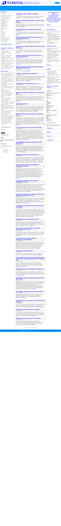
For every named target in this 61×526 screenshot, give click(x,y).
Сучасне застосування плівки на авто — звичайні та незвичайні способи (7, 87)
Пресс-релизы (4, 71)
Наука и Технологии (5, 25)
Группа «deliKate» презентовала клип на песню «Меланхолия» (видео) (53, 61)
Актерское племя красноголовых (24, 250)
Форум (2, 36)
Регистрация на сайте (6, 127)
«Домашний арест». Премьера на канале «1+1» (28, 83)
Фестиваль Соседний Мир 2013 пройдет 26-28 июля (53, 77)
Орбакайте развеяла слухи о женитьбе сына (27, 154)
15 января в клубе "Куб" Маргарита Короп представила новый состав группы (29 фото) (53, 36)
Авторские (3, 48)
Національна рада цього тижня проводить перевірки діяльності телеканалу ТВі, (29, 67)
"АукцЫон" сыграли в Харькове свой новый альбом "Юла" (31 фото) (53, 39)
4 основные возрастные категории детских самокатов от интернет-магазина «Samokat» (7, 103)
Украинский (4, 144)
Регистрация (10, 330)
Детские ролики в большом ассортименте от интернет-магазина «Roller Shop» (6, 120)
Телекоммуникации (5, 21)
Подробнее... (37, 17)
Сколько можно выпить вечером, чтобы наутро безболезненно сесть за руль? (28, 228)
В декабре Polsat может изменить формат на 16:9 (28, 29)
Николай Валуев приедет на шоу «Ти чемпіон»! (28, 309)
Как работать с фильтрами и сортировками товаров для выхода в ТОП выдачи (8, 81)
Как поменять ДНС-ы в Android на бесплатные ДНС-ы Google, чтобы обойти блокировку (7, 67)
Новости (2, 14)
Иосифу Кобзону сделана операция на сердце (27, 219)
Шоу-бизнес (3, 32)
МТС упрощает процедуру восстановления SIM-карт (29, 291)
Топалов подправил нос (22, 103)
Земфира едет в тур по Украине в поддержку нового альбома (53, 80)
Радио (2, 29)
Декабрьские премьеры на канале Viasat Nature (28, 318)
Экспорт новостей (4, 37)
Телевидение (3, 23)
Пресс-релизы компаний (6, 16)
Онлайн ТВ (3, 34)
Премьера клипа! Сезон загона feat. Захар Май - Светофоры (53, 55)
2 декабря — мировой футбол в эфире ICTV (27, 73)
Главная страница (4, 330)
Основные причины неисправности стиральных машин (6, 53)
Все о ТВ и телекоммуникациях (47, 330)
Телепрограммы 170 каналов (6, 15)
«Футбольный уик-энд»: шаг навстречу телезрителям (29, 268)
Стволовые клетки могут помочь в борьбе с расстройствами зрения (27, 181)
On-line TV (49, 91)
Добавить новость (16, 330)
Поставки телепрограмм (6, 38)
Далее (35, 327)
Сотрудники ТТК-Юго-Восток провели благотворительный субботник (26, 239)
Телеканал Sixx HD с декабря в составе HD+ (27, 13)
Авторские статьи (4, 18)
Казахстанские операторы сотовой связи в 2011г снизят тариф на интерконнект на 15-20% (30, 195)
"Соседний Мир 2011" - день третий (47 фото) (52, 43)
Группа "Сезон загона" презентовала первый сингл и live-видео (53, 57)
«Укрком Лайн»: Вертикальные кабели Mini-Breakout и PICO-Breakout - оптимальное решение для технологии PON (30, 259)
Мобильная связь (4, 28)
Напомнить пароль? (5, 134)
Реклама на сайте (4, 41)
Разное (2, 33)
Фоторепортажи (51, 29)
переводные (11, 48)
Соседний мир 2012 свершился (53, 34)
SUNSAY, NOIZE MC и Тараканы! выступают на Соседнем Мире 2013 (52, 72)
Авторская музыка (52, 46)
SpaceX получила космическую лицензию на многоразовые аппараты (27, 165)
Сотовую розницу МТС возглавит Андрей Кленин (28, 127)
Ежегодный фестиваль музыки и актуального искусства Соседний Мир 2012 (53, 82)
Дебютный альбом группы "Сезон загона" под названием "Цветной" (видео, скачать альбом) (54, 51)
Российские (4, 143)
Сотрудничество (4, 39)
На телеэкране (4, 24)
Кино (2, 30)
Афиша (49, 68)
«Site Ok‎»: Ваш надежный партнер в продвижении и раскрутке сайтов (6, 99)
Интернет (3, 27)
